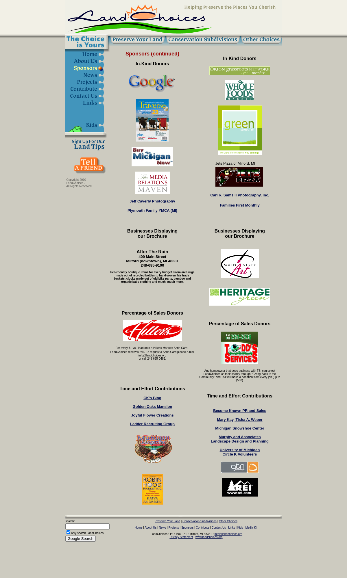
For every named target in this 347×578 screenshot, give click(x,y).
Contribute (202, 527)
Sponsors (187, 527)
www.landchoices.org (209, 537)
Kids (240, 527)
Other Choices (228, 521)
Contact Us (219, 527)
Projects (174, 527)
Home (139, 527)
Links (231, 527)
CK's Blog (152, 398)
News (162, 527)
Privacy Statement (181, 537)
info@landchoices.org (228, 534)
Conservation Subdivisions (199, 521)
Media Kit (251, 527)
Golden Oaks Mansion (152, 406)
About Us (150, 527)
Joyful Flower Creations (152, 415)
